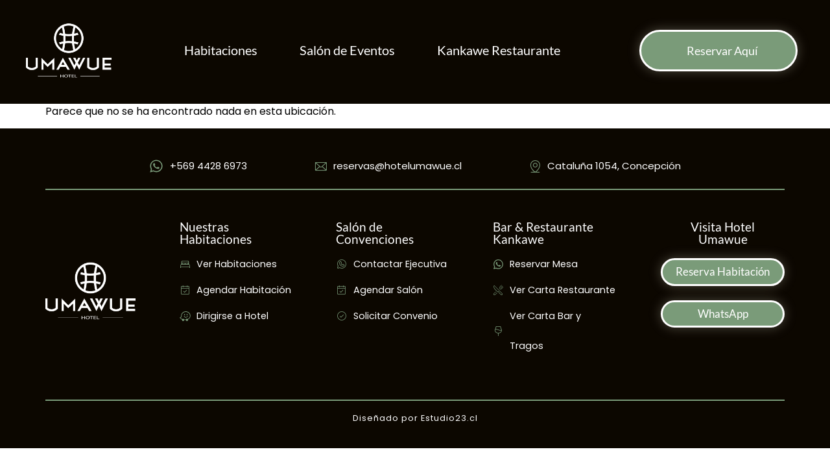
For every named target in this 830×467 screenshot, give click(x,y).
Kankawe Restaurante (498, 50)
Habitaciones (220, 50)
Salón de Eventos (347, 50)
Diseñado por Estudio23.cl (415, 418)
